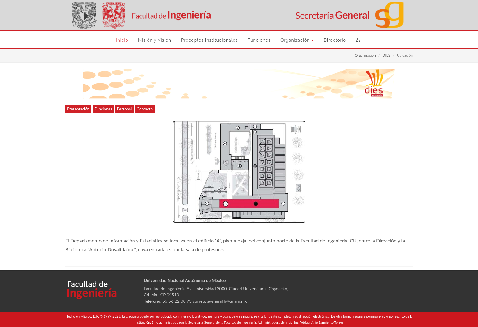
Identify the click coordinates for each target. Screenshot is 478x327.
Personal (124, 108)
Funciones (103, 108)
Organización (365, 55)
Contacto (144, 108)
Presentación (78, 108)
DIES (386, 55)
